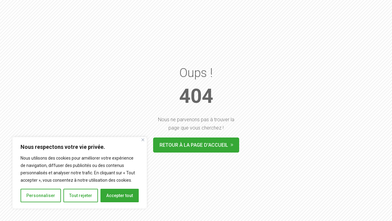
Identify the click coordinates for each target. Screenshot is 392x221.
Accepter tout (119, 195)
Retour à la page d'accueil (194, 145)
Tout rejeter (80, 195)
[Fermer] (142, 139)
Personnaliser (40, 195)
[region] (79, 173)
